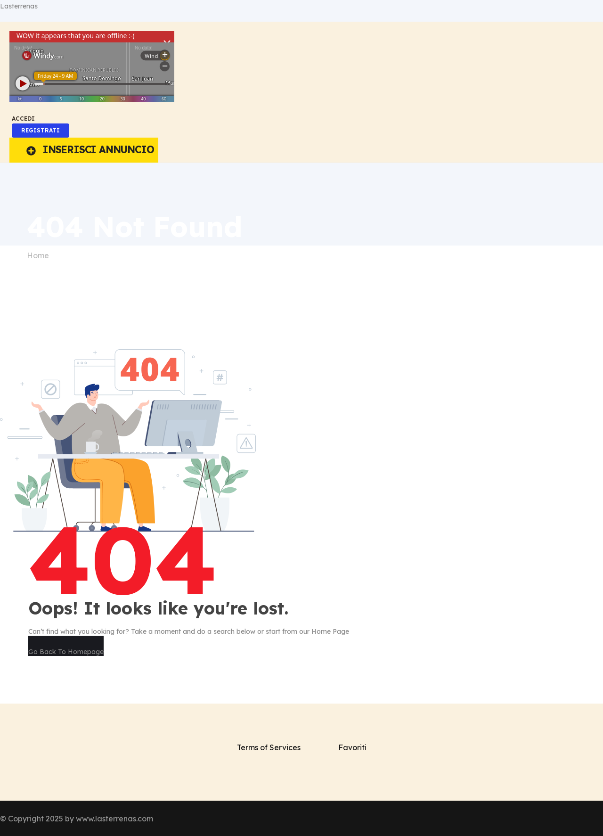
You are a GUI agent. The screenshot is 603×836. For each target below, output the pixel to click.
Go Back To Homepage (66, 651)
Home (38, 255)
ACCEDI (23, 118)
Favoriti (352, 747)
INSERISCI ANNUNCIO (90, 149)
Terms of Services (269, 747)
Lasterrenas (19, 6)
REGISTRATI (40, 130)
